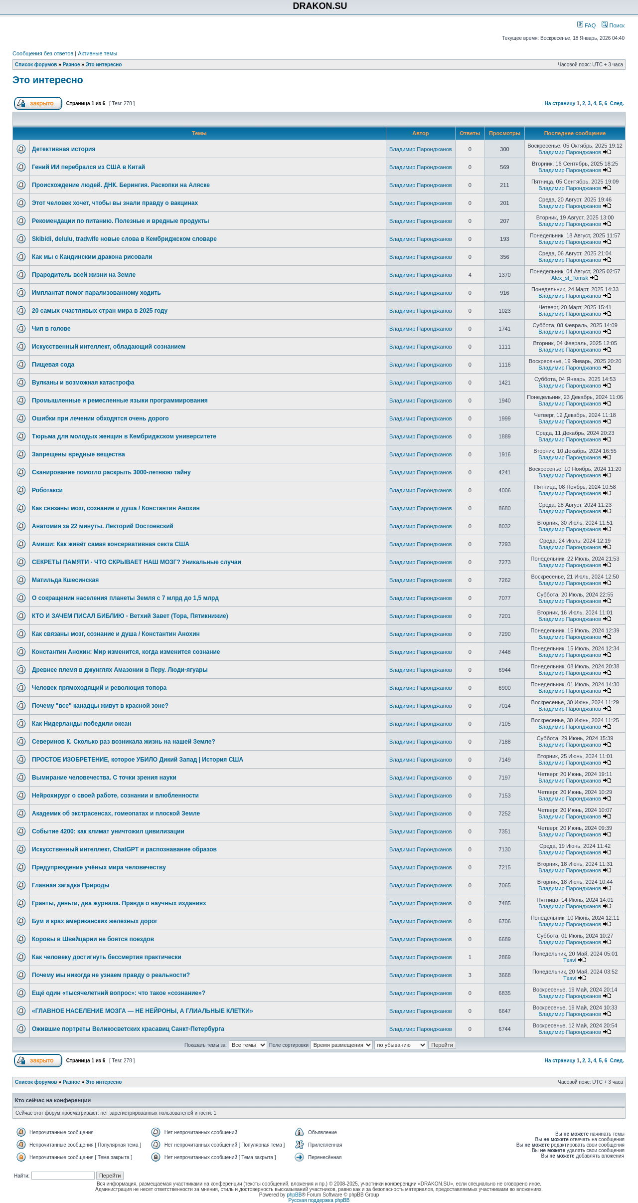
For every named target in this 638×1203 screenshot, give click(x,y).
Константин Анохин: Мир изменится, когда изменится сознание (126, 651)
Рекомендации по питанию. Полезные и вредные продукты (120, 220)
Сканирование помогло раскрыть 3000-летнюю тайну (111, 472)
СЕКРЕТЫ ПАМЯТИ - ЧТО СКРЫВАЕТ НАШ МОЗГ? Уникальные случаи (136, 562)
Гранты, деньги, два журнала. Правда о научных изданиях (119, 903)
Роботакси (47, 490)
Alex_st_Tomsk (569, 278)
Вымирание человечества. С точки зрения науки (104, 777)
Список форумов (36, 64)
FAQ (586, 25)
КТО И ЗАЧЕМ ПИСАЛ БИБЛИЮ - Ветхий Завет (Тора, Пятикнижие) (130, 615)
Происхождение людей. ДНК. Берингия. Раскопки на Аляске (121, 185)
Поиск (613, 25)
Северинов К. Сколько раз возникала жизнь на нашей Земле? (123, 741)
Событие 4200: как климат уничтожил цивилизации (108, 831)
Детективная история (63, 149)
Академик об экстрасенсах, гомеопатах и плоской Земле (116, 813)
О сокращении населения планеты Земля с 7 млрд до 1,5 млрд (125, 598)
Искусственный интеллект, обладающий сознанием (108, 346)
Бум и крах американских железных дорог (95, 921)
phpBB (294, 1195)
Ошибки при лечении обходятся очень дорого (100, 418)
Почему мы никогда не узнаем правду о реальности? (111, 975)
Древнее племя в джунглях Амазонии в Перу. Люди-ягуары (120, 669)
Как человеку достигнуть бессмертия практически (106, 957)
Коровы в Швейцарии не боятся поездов (93, 939)
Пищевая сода (53, 364)
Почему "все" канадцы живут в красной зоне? (100, 705)
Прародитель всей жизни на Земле (84, 274)
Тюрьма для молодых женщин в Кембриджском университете (124, 436)
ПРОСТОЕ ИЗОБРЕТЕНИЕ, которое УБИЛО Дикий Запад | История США (137, 759)
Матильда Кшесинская (65, 580)
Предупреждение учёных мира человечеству (99, 867)
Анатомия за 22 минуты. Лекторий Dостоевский (102, 526)
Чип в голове (51, 328)
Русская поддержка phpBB (318, 1200)
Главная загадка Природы (71, 885)
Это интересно (104, 64)
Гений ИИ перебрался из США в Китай (88, 167)
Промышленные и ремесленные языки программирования (120, 400)
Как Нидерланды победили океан (82, 723)
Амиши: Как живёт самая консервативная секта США (110, 544)
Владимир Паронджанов (420, 149)
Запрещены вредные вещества (78, 454)
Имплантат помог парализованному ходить (96, 292)
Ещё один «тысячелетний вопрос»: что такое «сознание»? (118, 993)
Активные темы (97, 53)
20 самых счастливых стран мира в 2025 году (99, 310)
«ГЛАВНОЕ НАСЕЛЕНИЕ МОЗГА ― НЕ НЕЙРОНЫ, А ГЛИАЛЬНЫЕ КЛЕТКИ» (142, 1010)
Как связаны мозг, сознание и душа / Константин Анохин (116, 508)
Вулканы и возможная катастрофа (83, 382)
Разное (71, 64)
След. (617, 103)
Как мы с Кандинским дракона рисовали (92, 256)
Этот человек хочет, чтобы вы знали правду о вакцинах (115, 203)
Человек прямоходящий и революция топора (99, 687)
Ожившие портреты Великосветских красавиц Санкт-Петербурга (128, 1028)
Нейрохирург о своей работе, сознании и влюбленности (115, 795)
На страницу (560, 103)
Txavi (569, 960)
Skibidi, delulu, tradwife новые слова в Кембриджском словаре (124, 238)
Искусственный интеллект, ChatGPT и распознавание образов (124, 849)
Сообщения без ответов (42, 53)
